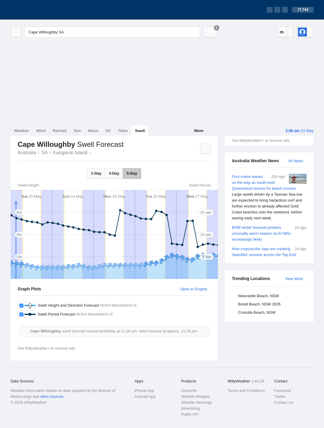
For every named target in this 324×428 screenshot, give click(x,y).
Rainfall (60, 130)
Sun (77, 130)
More (198, 130)
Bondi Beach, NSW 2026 (259, 304)
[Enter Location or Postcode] (112, 32)
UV (108, 130)
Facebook (282, 390)
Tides (123, 130)
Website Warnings (196, 402)
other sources (52, 396)
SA (44, 152)
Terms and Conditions (246, 390)
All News (295, 161)
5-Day (132, 173)
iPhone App (144, 390)
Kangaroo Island (70, 152)
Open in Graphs (193, 289)
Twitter (279, 396)
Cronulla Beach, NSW (256, 312)
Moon (93, 130)
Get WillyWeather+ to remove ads (260, 140)
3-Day (114, 173)
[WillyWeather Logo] (38, 10)
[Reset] (184, 32)
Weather (21, 130)
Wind (41, 130)
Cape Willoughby (94, 152)
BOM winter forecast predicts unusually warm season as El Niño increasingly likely (269, 233)
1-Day (96, 173)
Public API (190, 414)
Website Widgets (195, 396)
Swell (140, 130)
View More (294, 278)
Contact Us (283, 402)
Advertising (190, 408)
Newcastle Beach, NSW (258, 296)
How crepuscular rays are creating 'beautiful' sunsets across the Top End (269, 251)
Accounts (189, 390)
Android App (145, 396)
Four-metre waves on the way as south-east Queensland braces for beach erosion (269, 197)
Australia (27, 152)
